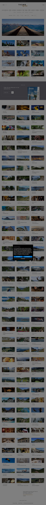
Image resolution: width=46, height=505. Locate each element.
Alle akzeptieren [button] (27, 256)
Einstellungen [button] (23, 258)
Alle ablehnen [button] (18, 256)
